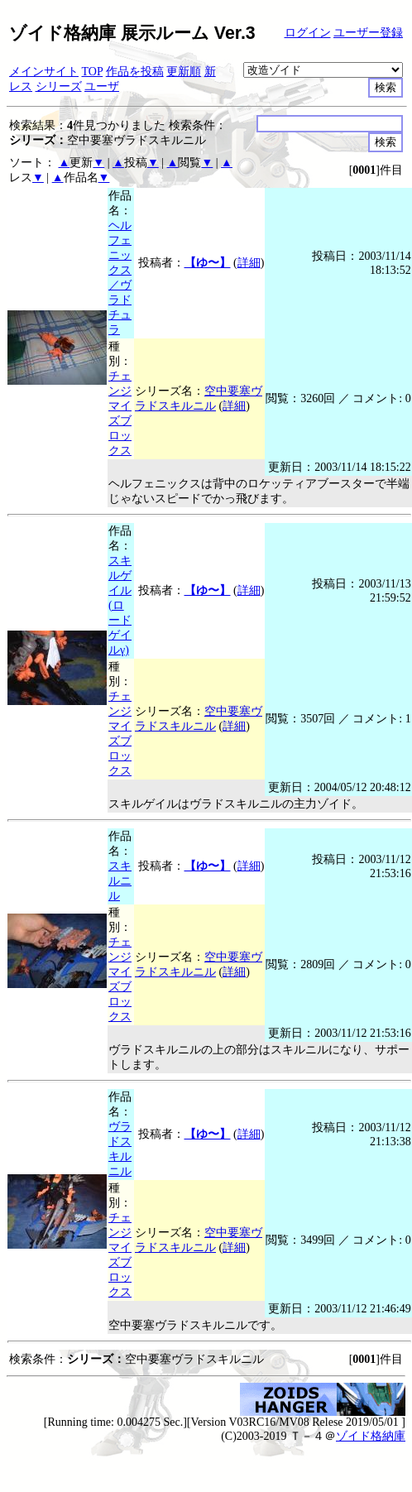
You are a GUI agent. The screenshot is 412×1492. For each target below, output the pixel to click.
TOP (92, 71)
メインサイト (44, 71)
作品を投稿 (135, 71)
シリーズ (59, 86)
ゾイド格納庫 (370, 1436)
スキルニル (120, 881)
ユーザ (101, 86)
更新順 (183, 71)
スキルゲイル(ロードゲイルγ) (120, 605)
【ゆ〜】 (207, 263)
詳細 (249, 263)
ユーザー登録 (368, 32)
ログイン (308, 32)
